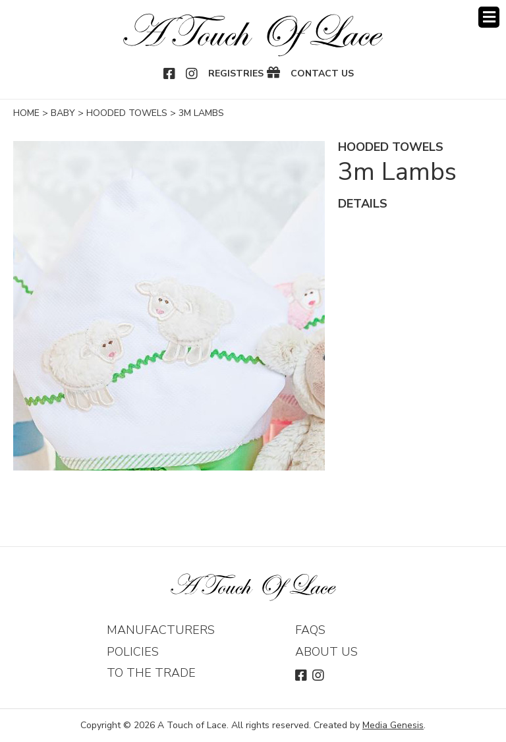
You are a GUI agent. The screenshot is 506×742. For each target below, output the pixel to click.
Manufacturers (161, 630)
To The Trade (151, 673)
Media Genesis (393, 725)
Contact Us (322, 73)
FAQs (310, 630)
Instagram (192, 73)
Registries (236, 73)
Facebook (170, 73)
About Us (326, 652)
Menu (488, 17)
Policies (133, 652)
